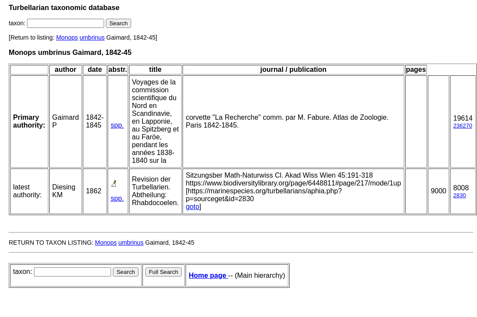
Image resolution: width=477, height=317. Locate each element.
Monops (67, 37)
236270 (462, 125)
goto (192, 206)
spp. (117, 125)
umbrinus (92, 37)
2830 (459, 195)
